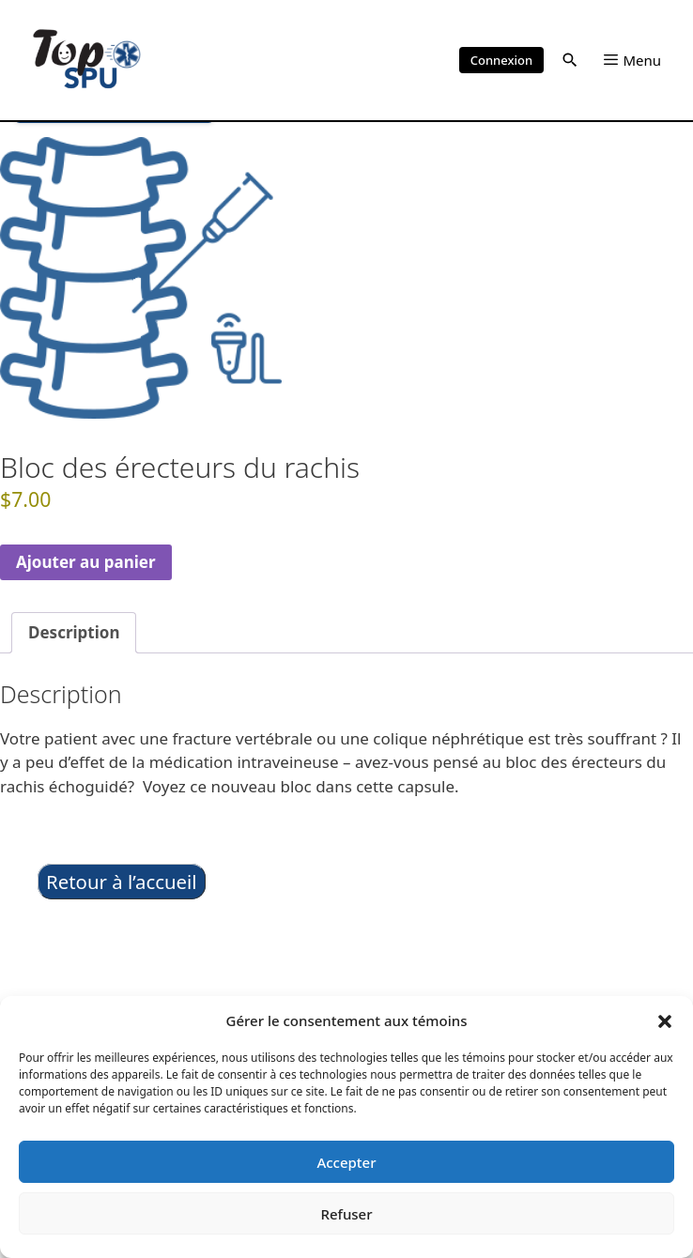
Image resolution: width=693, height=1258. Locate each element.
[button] (664, 1020)
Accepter (346, 1162)
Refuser (346, 1213)
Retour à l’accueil (121, 881)
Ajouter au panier (86, 562)
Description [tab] (73, 632)
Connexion (501, 60)
